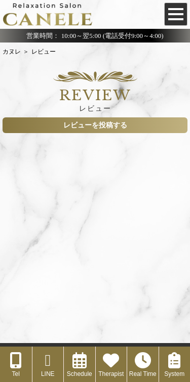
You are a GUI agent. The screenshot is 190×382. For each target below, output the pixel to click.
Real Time (143, 364)
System (174, 364)
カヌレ (12, 51)
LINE (48, 364)
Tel (16, 364)
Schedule (79, 364)
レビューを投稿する (95, 125)
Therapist (111, 364)
